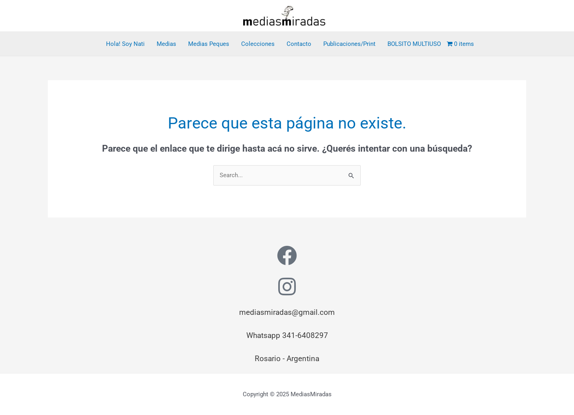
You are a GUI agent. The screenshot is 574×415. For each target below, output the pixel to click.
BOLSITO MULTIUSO (414, 43)
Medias (166, 43)
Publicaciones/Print (349, 43)
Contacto (299, 43)
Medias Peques (208, 43)
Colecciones (258, 43)
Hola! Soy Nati (125, 43)
